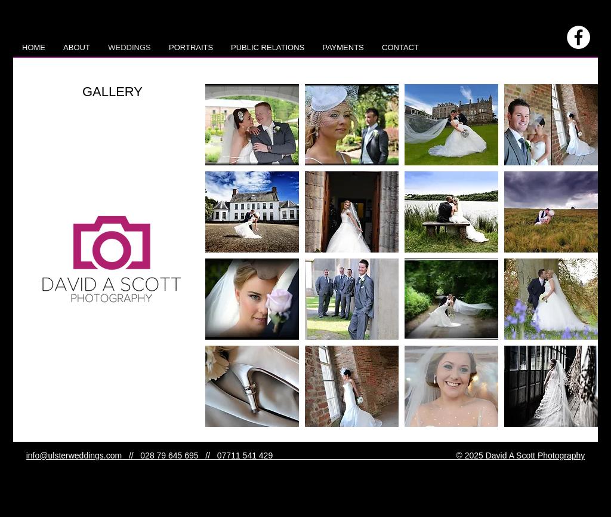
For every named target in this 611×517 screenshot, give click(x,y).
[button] (252, 124)
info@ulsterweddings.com (74, 455)
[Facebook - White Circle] (578, 37)
